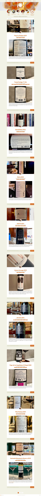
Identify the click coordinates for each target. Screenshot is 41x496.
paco (24, 36)
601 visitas (17, 250)
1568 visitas (17, 392)
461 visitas (17, 157)
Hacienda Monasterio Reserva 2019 (20, 458)
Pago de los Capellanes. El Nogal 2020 (20, 365)
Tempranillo (23, 272)
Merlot (17, 84)
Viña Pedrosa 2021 (20, 411)
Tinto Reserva (23, 37)
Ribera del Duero (20, 37)
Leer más (32, 62)
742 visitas (17, 345)
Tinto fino (24, 84)
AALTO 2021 (20, 223)
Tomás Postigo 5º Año (20, 82)
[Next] (22, 492)
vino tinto (17, 37)
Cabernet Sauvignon (20, 84)
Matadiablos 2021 (20, 129)
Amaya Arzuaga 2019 (20, 270)
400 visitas (17, 62)
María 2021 (20, 177)
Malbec (28, 84)
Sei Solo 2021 (20, 317)
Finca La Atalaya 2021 (20, 35)
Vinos (11, 62)
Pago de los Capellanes (25, 367)
